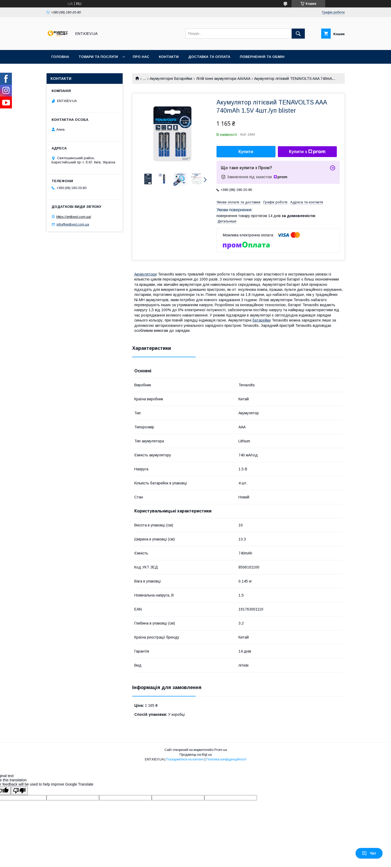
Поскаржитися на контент (185, 759)
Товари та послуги (98, 57)
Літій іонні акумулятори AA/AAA (223, 78)
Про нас (141, 57)
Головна (60, 57)
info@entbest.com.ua (73, 224)
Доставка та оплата (209, 57)
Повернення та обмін (262, 57)
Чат (369, 853)
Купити (245, 151)
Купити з (307, 151)
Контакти (169, 57)
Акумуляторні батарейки (171, 78)
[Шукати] (298, 34)
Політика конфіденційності (226, 759)
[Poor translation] (19, 790)
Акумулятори (145, 274)
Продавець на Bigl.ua (196, 754)
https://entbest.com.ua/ (73, 217)
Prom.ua (220, 750)
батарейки (261, 320)
